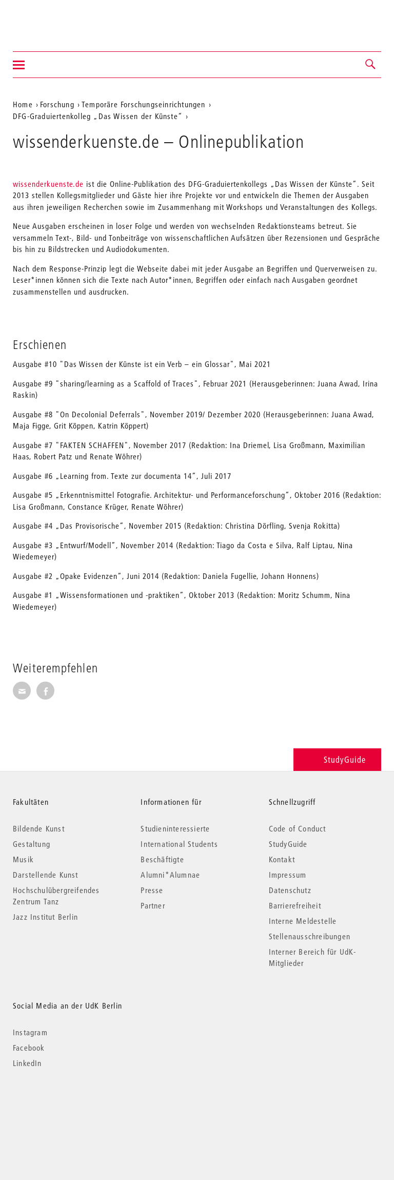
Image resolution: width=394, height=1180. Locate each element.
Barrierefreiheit (295, 905)
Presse (152, 890)
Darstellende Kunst (45, 874)
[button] (371, 65)
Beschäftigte (162, 859)
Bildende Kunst (39, 828)
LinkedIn (27, 1063)
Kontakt (282, 859)
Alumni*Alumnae (170, 874)
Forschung (57, 104)
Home (23, 104)
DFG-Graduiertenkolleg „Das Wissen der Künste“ (98, 116)
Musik (23, 859)
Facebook (29, 1047)
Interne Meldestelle (303, 921)
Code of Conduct (297, 828)
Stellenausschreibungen (309, 936)
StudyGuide (337, 759)
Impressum (288, 874)
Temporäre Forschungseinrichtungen (144, 104)
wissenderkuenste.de (49, 184)
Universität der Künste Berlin (53, 19)
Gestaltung (31, 844)
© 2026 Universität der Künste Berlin (66, 1106)
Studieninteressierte (175, 828)
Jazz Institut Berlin (45, 917)
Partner (153, 905)
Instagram (30, 1032)
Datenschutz (290, 890)
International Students (179, 844)
